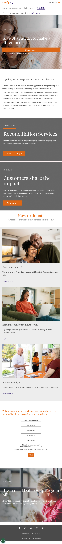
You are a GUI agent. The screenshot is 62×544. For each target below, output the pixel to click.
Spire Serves (28, 8)
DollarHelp (41, 8)
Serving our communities (11, 8)
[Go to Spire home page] (5, 2)
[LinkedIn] (25, 527)
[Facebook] (19, 527)
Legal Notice (25, 533)
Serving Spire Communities (16, 13)
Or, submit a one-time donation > (16, 53)
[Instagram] (31, 527)
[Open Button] (11, 3)
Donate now (31, 50)
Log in (4, 339)
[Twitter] (36, 527)
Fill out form (6, 393)
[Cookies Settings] (3, 540)
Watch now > (13, 203)
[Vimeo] (42, 527)
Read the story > (14, 153)
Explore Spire (53, 2)
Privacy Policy (36, 533)
